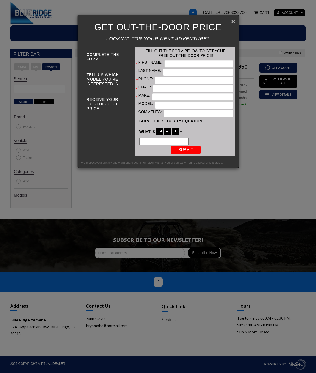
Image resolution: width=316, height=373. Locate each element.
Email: (144, 87)
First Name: (150, 62)
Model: (145, 103)
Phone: (145, 79)
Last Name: (149, 71)
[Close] (233, 21)
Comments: (150, 112)
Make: (144, 95)
